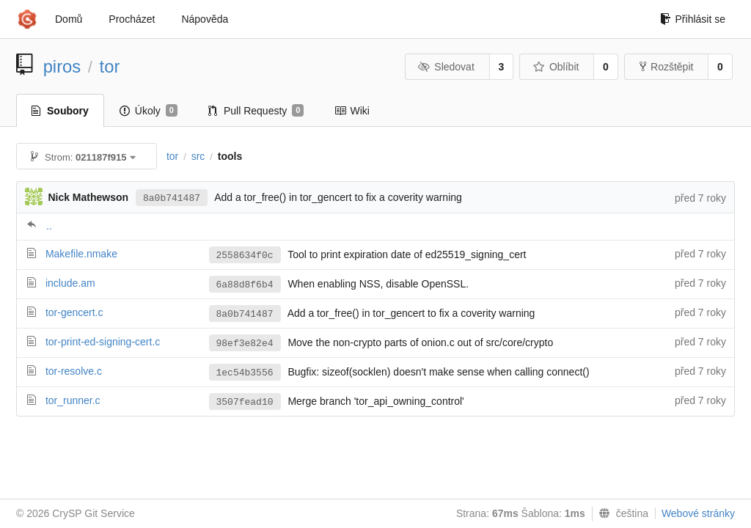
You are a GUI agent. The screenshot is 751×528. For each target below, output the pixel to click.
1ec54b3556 (245, 372)
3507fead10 (245, 402)
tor (110, 66)
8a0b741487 (171, 198)
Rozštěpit (666, 67)
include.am (70, 283)
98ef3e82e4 (245, 343)
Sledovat (446, 67)
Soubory (60, 111)
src (198, 156)
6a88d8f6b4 (245, 284)
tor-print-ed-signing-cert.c (102, 342)
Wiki (351, 111)
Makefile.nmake (81, 254)
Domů (68, 19)
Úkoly (148, 110)
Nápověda (204, 19)
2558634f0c (245, 255)
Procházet (132, 19)
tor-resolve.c (73, 371)
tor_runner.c (72, 400)
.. (49, 226)
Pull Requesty (256, 110)
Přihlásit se (692, 19)
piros (62, 66)
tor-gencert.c (74, 312)
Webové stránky (698, 513)
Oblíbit (555, 67)
